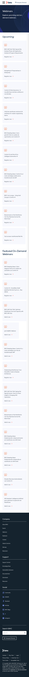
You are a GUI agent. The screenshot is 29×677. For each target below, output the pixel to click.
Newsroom (5, 551)
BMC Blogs (6, 610)
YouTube (5, 605)
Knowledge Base (6, 566)
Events (4, 528)
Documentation (6, 573)
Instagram (6, 618)
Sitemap (4, 547)
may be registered (22, 669)
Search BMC (7, 628)
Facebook (6, 601)
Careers (4, 539)
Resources (4, 581)
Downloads (5, 577)
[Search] (25, 633)
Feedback (4, 536)
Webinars (4, 532)
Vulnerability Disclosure (7, 570)
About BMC (5, 524)
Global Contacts (6, 543)
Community (6, 593)
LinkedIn (5, 597)
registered (12, 669)
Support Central (6, 562)
